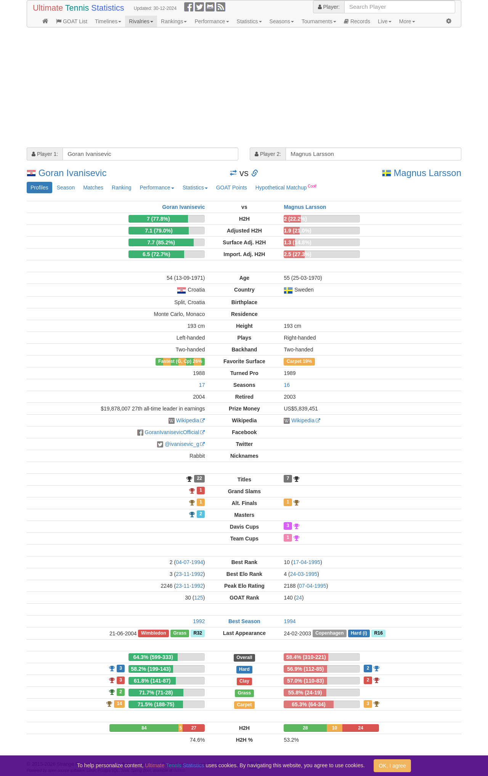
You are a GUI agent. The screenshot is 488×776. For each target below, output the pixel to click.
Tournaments (319, 21)
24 (299, 598)
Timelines (108, 21)
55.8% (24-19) (305, 692)
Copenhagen (329, 633)
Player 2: (268, 154)
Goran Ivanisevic (73, 173)
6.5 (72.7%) (156, 254)
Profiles (39, 187)
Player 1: (45, 154)
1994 (289, 621)
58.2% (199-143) (150, 669)
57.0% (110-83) (305, 681)
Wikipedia (187, 420)
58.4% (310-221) (306, 657)
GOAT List (71, 21)
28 (305, 728)
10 (334, 728)
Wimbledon (153, 633)
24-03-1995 (304, 574)
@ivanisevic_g (182, 444)
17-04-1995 (307, 562)
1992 (199, 621)
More (407, 21)
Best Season (244, 621)
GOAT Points (231, 187)
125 (198, 598)
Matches (93, 187)
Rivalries (141, 21)
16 (287, 385)
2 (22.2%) (295, 219)
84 (143, 728)
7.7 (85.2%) (161, 242)
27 (193, 728)
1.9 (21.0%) (297, 231)
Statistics (249, 21)
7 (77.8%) (158, 219)
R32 (198, 633)
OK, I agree (392, 766)
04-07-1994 (189, 562)
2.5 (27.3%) (297, 254)
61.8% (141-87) (152, 681)
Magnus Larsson (427, 173)
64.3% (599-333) (153, 657)
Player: (329, 7)
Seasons (282, 21)
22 (199, 478)
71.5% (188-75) (156, 704)
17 (202, 385)
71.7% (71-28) (156, 692)
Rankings (174, 21)
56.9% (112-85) (305, 669)
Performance (211, 21)
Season (66, 187)
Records (357, 21)
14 (119, 703)
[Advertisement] (244, 88)
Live (385, 21)
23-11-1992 (189, 574)
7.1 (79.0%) (158, 231)
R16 (378, 633)
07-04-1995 (312, 586)
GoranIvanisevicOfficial (172, 432)
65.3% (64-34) (309, 704)
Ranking (121, 187)
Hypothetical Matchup (286, 187)
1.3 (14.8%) (297, 242)
